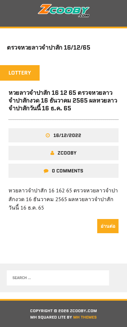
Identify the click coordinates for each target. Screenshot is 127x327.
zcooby (67, 152)
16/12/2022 (67, 135)
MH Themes (85, 317)
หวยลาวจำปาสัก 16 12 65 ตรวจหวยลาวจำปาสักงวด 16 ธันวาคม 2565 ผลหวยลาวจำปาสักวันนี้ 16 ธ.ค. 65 (62, 100)
